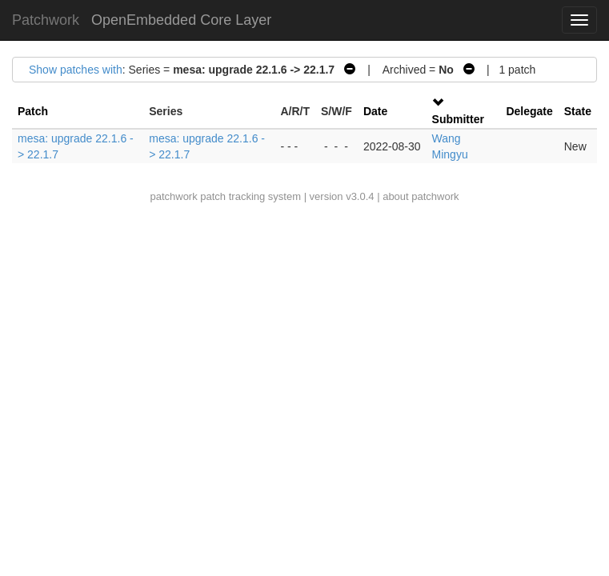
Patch (33, 111)
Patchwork (45, 20)
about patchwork (421, 196)
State (577, 111)
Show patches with (75, 69)
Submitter (458, 119)
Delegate (529, 111)
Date (375, 111)
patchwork (173, 196)
